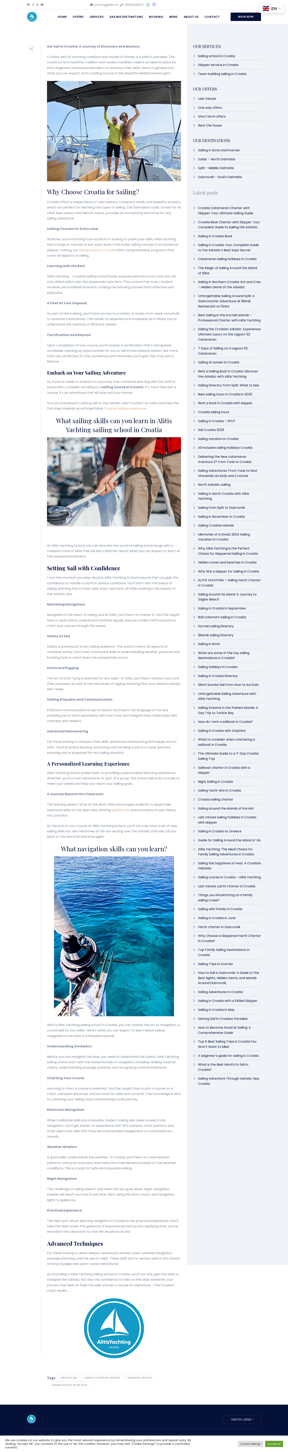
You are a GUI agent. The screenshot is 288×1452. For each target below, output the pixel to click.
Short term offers (212, 116)
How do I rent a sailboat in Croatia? (225, 721)
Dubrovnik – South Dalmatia (220, 177)
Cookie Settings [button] (250, 1444)
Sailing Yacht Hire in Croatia (220, 790)
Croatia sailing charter (215, 799)
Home (62, 17)
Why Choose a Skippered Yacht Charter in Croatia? (229, 938)
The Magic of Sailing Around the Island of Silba (227, 270)
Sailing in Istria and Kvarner (219, 150)
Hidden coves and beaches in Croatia (227, 562)
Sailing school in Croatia (216, 56)
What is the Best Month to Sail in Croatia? (223, 1067)
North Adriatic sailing (214, 484)
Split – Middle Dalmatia (216, 168)
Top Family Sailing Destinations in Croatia (224, 952)
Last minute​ (207, 98)
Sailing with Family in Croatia (220, 909)
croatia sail (68, 1378)
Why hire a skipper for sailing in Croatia (228, 571)
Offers (78, 17)
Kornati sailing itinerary (216, 626)
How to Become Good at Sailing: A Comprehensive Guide (224, 1030)
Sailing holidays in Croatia (217, 667)
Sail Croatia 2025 (211, 430)
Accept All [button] (274, 1444)
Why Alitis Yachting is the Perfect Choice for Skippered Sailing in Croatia (228, 551)
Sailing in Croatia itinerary (218, 676)
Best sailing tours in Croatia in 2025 (225, 394)
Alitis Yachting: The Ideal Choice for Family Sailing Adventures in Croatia (226, 852)
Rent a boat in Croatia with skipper (225, 403)
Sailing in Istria (209, 644)
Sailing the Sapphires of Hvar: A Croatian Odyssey (229, 866)
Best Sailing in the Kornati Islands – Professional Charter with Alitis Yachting (229, 318)
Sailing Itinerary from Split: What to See (228, 385)
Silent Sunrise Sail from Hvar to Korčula (228, 684)
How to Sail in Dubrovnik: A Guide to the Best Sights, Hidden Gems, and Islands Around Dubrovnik (228, 977)
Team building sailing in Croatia (222, 74)
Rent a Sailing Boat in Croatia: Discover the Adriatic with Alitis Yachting (228, 374)
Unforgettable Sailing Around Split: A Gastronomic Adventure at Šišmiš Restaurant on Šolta (226, 301)
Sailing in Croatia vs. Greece (219, 831)
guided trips (121, 810)
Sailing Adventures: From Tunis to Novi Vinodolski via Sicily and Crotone (227, 473)
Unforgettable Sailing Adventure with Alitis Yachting (227, 696)
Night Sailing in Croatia (215, 781)
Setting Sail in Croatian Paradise (223, 1018)
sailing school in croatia (69, 1385)
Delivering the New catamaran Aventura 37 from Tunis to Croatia (224, 459)
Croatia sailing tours (213, 412)
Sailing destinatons (126, 17)
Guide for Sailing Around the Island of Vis (229, 840)
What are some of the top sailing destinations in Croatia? (223, 655)
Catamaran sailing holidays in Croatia (227, 259)
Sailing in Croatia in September (222, 608)
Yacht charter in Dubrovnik (219, 927)
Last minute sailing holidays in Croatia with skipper (227, 820)
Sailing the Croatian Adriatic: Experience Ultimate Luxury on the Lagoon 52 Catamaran (229, 334)
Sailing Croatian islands (216, 525)
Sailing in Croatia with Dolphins (222, 730)
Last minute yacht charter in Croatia (226, 886)
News (173, 17)
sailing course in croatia (102, 1378)
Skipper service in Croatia (218, 65)
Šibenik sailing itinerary (215, 635)
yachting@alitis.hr (106, 5)
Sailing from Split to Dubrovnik (221, 507)
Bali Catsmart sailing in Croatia (222, 617)
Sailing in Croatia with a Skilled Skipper (227, 1000)
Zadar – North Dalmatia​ (216, 159)
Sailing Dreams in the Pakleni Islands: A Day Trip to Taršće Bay (228, 710)
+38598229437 (133, 5)
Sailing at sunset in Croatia (218, 362)
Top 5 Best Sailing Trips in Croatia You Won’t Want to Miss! (227, 1044)
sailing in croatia (139, 1378)
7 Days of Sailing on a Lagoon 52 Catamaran (223, 351)
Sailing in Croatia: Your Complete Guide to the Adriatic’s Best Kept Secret (228, 247)
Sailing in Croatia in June (217, 918)
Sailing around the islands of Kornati (226, 808)
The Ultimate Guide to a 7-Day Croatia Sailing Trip (228, 756)
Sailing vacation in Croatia (218, 439)
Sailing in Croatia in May (216, 1009)
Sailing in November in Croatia (221, 516)
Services (97, 17)
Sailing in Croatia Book (215, 236)
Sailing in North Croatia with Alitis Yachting (223, 496)
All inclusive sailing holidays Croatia (225, 447)
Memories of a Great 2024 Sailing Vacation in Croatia (224, 537)
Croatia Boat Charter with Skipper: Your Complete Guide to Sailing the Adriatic (229, 225)
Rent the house (210, 125)
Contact (212, 17)
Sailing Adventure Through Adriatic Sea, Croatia (228, 1081)
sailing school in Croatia (97, 250)
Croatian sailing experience (125, 408)
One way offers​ (210, 107)
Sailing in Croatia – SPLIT (216, 421)
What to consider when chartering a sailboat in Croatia (226, 742)
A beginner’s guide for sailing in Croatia (228, 1055)
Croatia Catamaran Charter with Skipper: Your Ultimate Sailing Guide (225, 210)
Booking (156, 17)
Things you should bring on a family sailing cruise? (225, 898)
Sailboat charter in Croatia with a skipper (224, 770)
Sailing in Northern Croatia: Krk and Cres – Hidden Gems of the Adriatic (229, 284)
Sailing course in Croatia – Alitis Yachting (229, 877)
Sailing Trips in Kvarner (215, 964)
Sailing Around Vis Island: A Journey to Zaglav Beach (227, 597)
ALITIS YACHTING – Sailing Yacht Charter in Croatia (229, 583)
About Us (191, 17)
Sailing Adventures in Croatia (220, 992)
